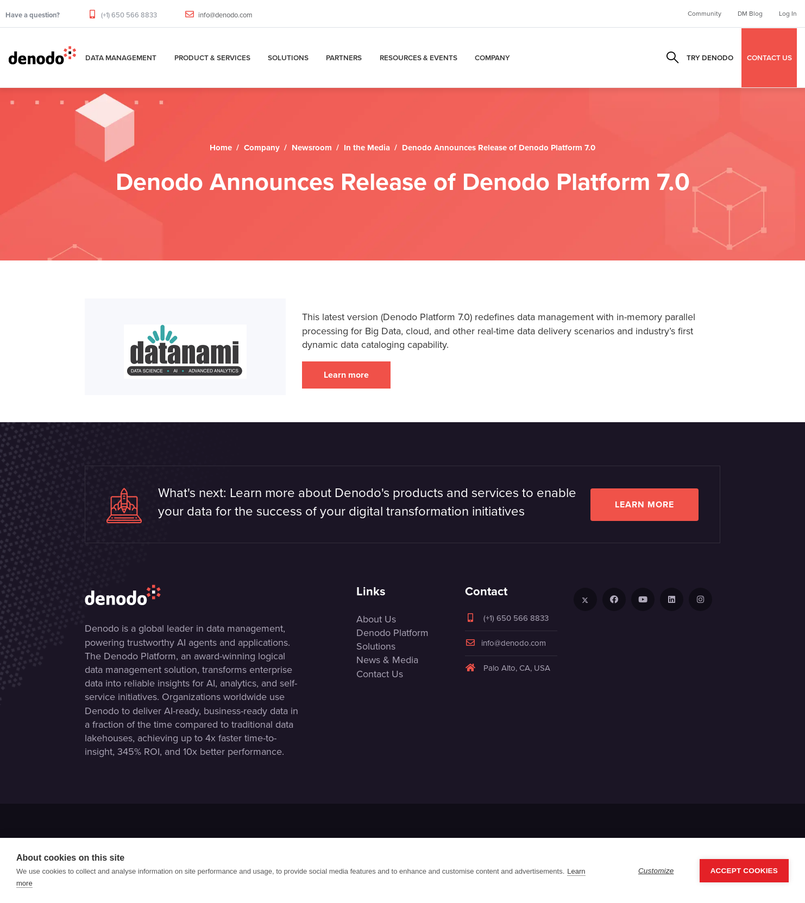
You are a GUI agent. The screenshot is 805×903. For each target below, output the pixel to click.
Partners (344, 57)
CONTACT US (769, 57)
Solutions (288, 57)
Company (492, 57)
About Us (376, 619)
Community (704, 13)
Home (221, 148)
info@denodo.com (225, 15)
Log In (788, 13)
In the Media (367, 148)
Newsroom (312, 148)
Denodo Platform (392, 633)
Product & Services (212, 57)
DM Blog (750, 13)
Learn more (346, 374)
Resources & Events (418, 57)
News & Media (387, 660)
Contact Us (379, 674)
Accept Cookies (744, 871)
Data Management (120, 57)
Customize (656, 871)
